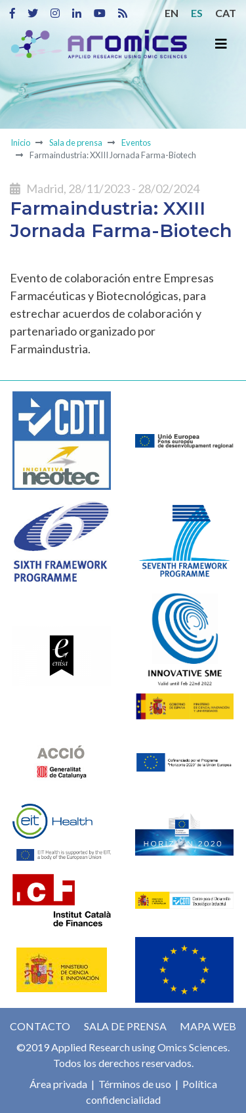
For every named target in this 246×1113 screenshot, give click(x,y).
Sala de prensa (75, 142)
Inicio (20, 142)
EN (171, 13)
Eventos (136, 142)
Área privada (58, 1084)
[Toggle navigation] (221, 43)
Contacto (40, 1026)
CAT (225, 13)
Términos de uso (133, 1084)
